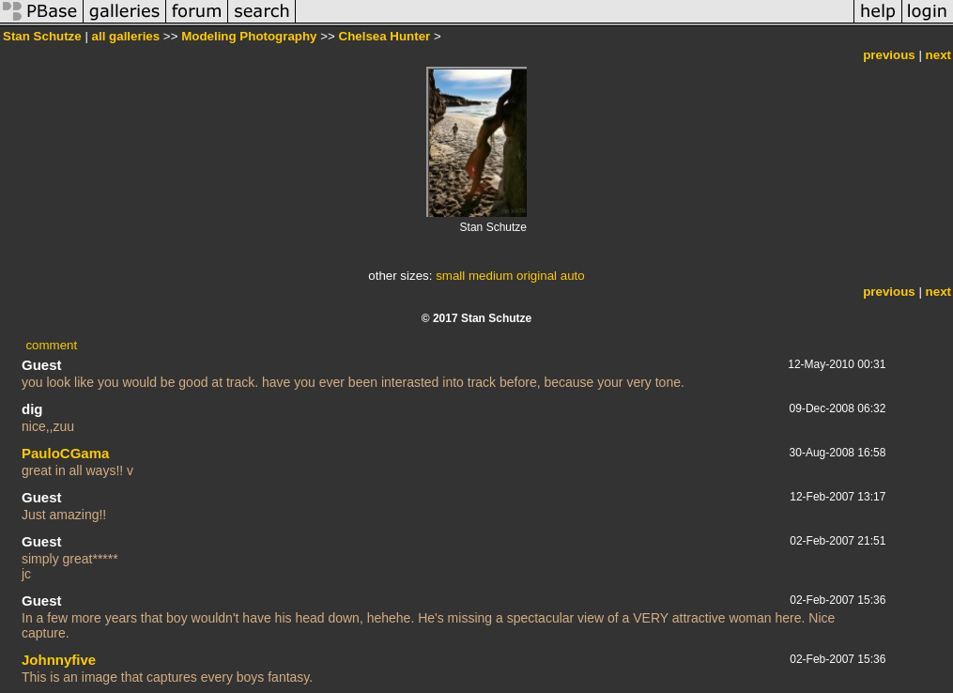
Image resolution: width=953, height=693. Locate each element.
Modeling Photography (248, 36)
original (536, 276)
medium (491, 276)
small (450, 276)
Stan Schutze (42, 36)
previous (889, 55)
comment (51, 345)
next (938, 55)
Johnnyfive (59, 660)
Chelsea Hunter (385, 36)
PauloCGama (65, 453)
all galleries (126, 36)
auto (573, 276)
